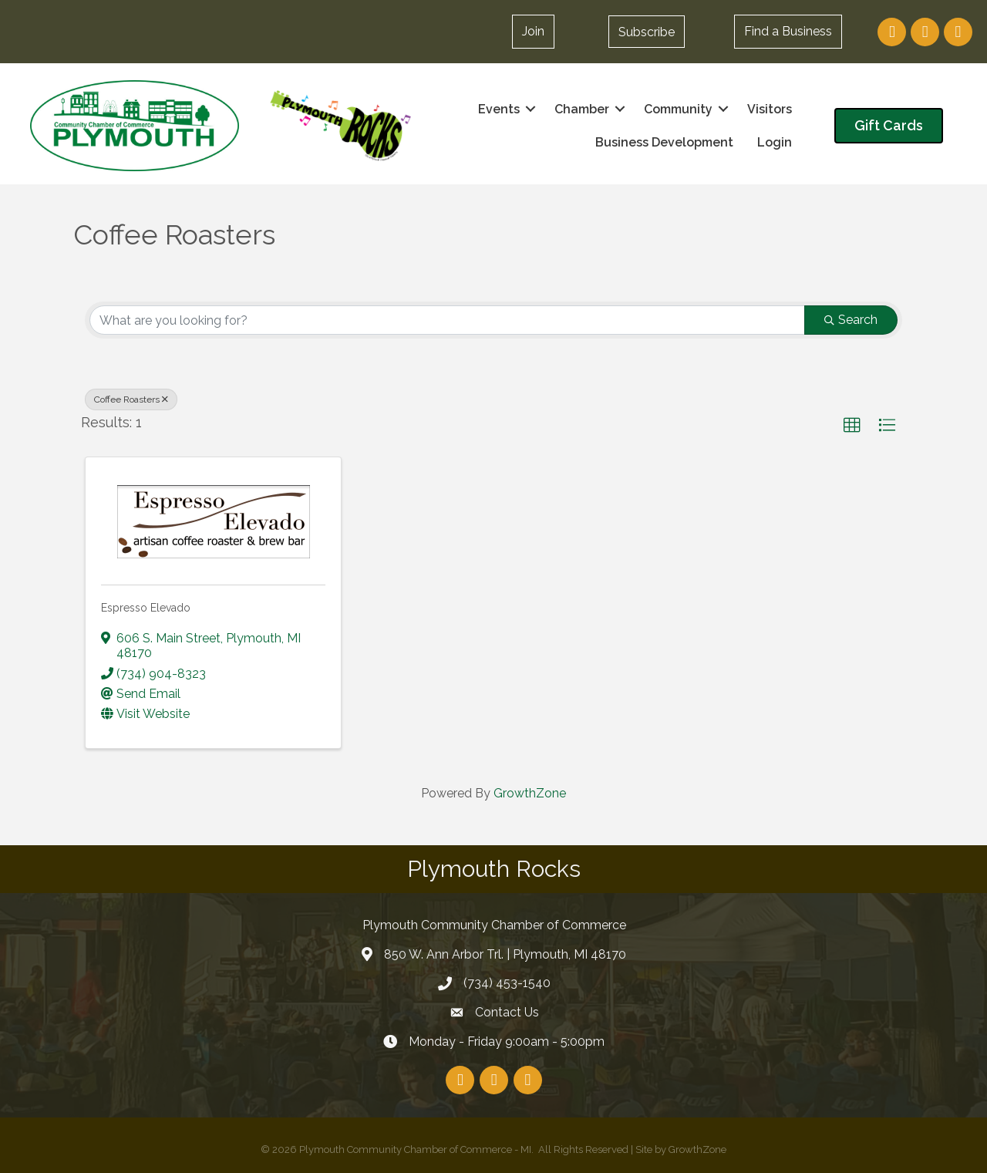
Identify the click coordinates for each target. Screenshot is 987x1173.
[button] (646, 31)
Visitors (768, 109)
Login (773, 142)
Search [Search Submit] (851, 319)
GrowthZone (530, 793)
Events (498, 109)
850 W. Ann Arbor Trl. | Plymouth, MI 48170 (505, 954)
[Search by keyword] (447, 320)
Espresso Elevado (145, 608)
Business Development (664, 142)
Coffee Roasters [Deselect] (131, 399)
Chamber (581, 109)
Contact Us (507, 1012)
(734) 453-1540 (507, 983)
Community (677, 109)
